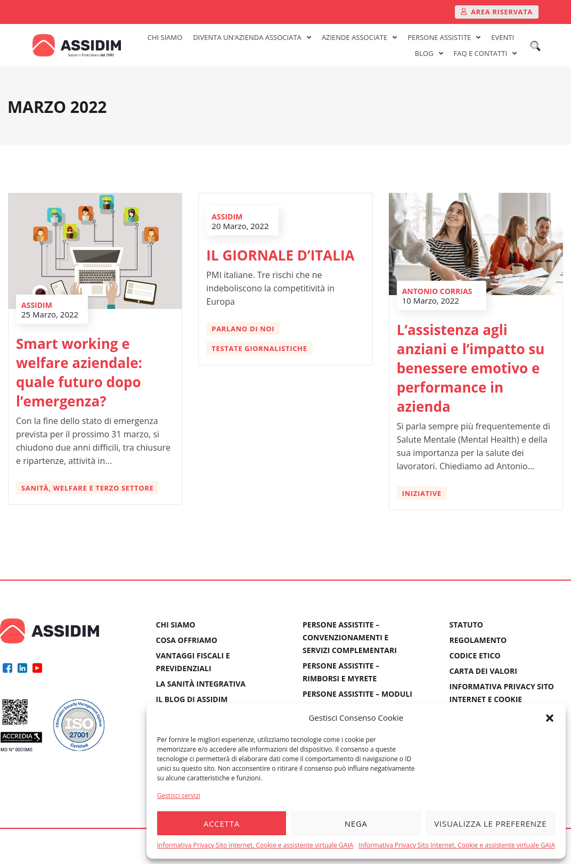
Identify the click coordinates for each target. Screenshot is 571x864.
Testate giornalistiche (261, 346)
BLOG (429, 53)
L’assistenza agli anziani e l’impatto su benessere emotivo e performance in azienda (473, 368)
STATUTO (466, 625)
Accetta (221, 823)
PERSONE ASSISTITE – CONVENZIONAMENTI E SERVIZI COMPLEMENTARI (350, 637)
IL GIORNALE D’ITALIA (283, 252)
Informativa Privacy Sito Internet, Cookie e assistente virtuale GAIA (255, 845)
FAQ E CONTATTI (485, 53)
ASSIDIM (39, 305)
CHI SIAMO (165, 37)
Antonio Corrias (440, 291)
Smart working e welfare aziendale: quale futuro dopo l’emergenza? (82, 372)
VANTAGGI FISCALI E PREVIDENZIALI (193, 661)
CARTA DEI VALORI (483, 671)
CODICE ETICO (475, 655)
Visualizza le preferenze (490, 823)
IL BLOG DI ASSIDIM (192, 699)
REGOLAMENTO (478, 640)
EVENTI (502, 37)
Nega (356, 823)
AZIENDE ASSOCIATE (359, 37)
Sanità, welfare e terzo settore (90, 488)
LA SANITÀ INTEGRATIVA (201, 684)
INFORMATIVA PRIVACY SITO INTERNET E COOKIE (502, 692)
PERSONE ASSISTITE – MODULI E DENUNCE (357, 700)
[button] (549, 718)
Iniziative (424, 493)
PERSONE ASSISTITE (443, 37)
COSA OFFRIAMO (186, 640)
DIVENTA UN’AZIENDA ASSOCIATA (252, 37)
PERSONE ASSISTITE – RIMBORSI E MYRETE (341, 672)
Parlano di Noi (245, 326)
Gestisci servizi (178, 795)
